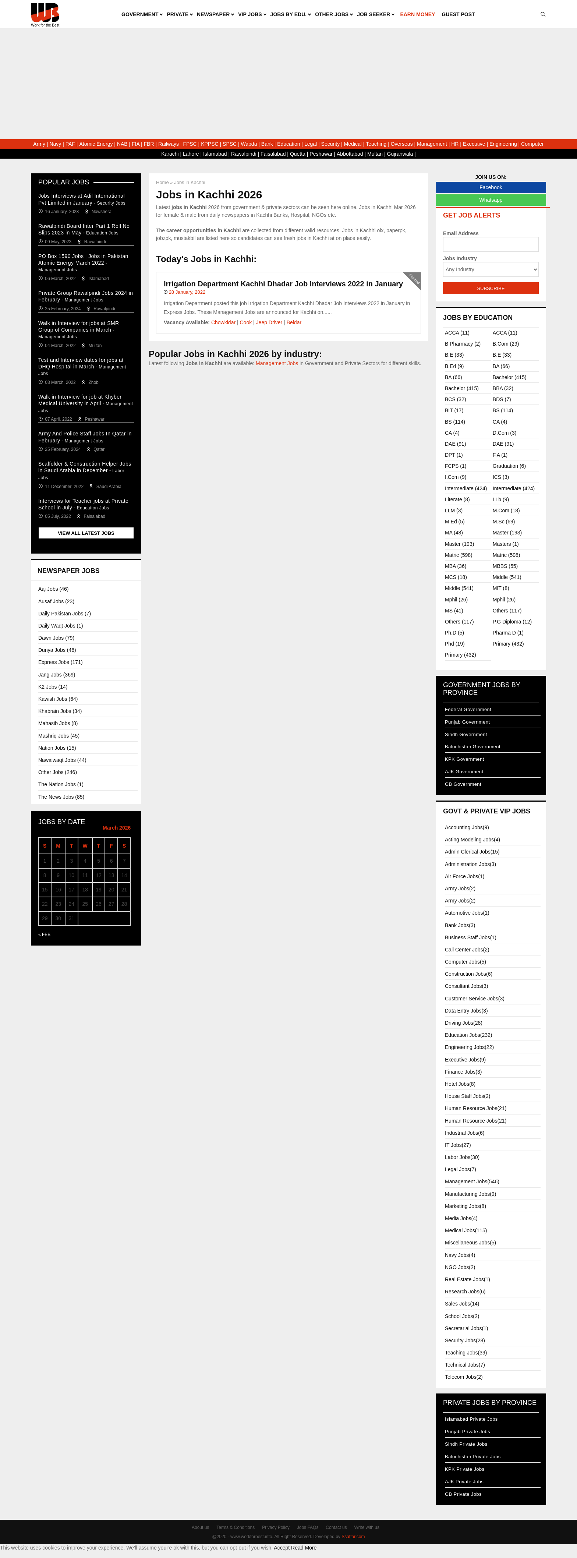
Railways (168, 144)
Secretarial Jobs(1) (466, 1328)
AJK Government (464, 771)
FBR (149, 144)
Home (162, 182)
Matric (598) (458, 555)
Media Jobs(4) (461, 1218)
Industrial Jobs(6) (464, 1133)
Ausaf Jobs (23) (56, 601)
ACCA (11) (457, 333)
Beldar (294, 322)
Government (139, 14)
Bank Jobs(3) (460, 925)
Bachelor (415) (510, 377)
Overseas (402, 144)
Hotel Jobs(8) (460, 1084)
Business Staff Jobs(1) (470, 937)
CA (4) (500, 422)
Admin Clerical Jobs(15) (472, 852)
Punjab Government (467, 722)
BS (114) (503, 410)
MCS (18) (456, 577)
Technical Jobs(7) (465, 1365)
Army (39, 144)
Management (432, 144)
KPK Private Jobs (464, 1469)
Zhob (93, 382)
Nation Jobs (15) (57, 748)
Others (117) (507, 611)
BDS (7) (502, 399)
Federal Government (468, 709)
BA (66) (501, 366)
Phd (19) (455, 644)
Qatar (99, 449)
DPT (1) (454, 455)
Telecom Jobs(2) (464, 1377)
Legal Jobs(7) (460, 1169)
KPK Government (464, 759)
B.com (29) (506, 344)
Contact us (336, 1527)
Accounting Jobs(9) (467, 827)
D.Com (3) (505, 433)
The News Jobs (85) (61, 797)
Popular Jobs (63, 182)
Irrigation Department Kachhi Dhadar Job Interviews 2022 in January (283, 284)
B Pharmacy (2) (463, 344)
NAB (122, 144)
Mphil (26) (456, 600)
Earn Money (417, 14)
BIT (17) (454, 410)
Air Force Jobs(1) (464, 876)
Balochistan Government (472, 746)
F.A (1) (500, 455)
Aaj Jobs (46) (53, 589)
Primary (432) (508, 644)
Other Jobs (331, 14)
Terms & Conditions (235, 1527)
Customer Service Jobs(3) (475, 998)
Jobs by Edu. (288, 14)
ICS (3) (501, 477)
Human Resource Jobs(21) (475, 1108)
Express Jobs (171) (60, 662)
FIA (135, 144)
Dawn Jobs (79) (56, 638)
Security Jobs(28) (465, 1340)
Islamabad (215, 154)
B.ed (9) (454, 366)
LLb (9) (501, 499)
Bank (267, 144)
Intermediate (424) (466, 488)
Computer (532, 144)
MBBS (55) (505, 566)
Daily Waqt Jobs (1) (60, 626)
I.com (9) (455, 477)
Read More (303, 1548)
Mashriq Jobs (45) (58, 736)
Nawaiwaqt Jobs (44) (62, 760)
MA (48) (454, 533)
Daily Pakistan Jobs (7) (64, 614)
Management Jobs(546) (472, 1181)
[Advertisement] (288, 83)
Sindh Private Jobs (466, 1444)
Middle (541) (507, 577)
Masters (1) (506, 544)
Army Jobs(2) (460, 888)
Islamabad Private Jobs (471, 1419)
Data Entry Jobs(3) (466, 1011)
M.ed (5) (455, 521)
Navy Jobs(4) (460, 1255)
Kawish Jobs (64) (58, 699)
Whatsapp (490, 200)
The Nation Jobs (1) (61, 784)
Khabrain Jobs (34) (60, 711)
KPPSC (209, 144)
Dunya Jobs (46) (57, 650)
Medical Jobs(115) (466, 1230)
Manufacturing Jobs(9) (470, 1194)
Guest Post (458, 14)
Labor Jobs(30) (462, 1157)
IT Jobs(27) (458, 1145)
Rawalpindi (243, 154)
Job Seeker (373, 14)
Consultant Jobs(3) (466, 986)
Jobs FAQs (308, 1527)
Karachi (169, 154)
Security (330, 144)
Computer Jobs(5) (465, 962)
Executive (474, 144)
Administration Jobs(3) (470, 864)
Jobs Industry (460, 258)
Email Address (461, 233)
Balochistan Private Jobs (473, 1456)
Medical (353, 144)
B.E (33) (454, 355)
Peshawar (320, 154)
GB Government (463, 784)
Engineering (503, 144)
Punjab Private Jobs (467, 1431)
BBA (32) (503, 388)
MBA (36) (455, 566)
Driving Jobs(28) (463, 1023)
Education (288, 144)
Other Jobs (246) (57, 772)
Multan (375, 154)
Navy (55, 144)
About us (200, 1527)
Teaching (376, 144)
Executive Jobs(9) (465, 1060)
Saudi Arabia (108, 486)
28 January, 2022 (187, 292)
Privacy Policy (276, 1527)
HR (455, 144)
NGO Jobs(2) (460, 1267)
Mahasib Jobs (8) (58, 723)
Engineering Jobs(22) (469, 1047)
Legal (310, 144)
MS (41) (454, 611)
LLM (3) (454, 510)
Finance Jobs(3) (463, 1072)
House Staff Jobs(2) (467, 1096)
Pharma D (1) (508, 633)
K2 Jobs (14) (52, 687)
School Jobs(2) (462, 1316)
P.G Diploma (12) (512, 622)
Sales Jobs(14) (462, 1304)
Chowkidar (223, 322)
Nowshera (101, 211)
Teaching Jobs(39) (466, 1353)
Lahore (191, 154)
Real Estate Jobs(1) (467, 1279)
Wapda (249, 144)
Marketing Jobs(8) (465, 1206)
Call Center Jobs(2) (467, 950)
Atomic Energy (96, 144)
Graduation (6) (509, 466)
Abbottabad (350, 154)
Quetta (297, 154)
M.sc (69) (504, 521)
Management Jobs (277, 363)
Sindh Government (466, 734)
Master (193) (507, 533)
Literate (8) (457, 499)
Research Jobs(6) (465, 1291)
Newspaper (213, 14)
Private (177, 14)
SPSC (230, 144)
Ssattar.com (353, 1536)
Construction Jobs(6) (468, 974)
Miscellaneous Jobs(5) (470, 1243)
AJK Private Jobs (464, 1481)
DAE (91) (455, 444)
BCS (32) (455, 399)
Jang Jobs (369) (56, 675)
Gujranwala (400, 154)
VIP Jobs (250, 14)
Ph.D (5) (454, 633)
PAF (70, 144)
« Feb (44, 934)
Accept (282, 1548)
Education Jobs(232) (468, 1035)
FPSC (190, 144)
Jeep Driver (269, 322)
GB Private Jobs (463, 1494)
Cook (246, 322)
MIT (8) (501, 588)
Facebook (490, 187)
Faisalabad (273, 154)
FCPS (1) (455, 466)
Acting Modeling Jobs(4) (472, 839)
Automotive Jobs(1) (467, 913)
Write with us (366, 1527)
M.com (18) (506, 510)
